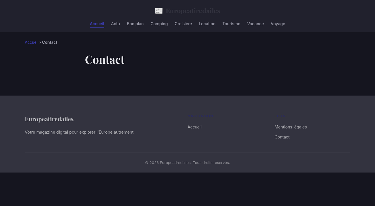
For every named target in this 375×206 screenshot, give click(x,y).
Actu (115, 23)
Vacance (255, 23)
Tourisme (231, 23)
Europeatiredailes (187, 10)
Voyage (278, 23)
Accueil (97, 23)
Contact (282, 136)
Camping (159, 23)
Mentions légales (291, 126)
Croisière (183, 23)
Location (207, 23)
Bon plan (135, 23)
